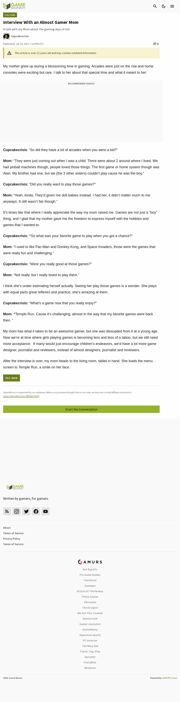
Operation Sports (90, 635)
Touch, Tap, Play (90, 651)
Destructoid (90, 618)
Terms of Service (13, 533)
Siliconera (90, 602)
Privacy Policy (11, 538)
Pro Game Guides (90, 575)
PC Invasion (90, 640)
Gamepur (90, 585)
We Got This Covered (90, 613)
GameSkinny (90, 629)
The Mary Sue (90, 646)
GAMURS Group (169, 677)
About (7, 527)
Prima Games (90, 596)
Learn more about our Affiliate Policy (21, 395)
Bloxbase (90, 668)
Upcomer (90, 657)
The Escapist (90, 607)
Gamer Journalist (90, 624)
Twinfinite (90, 580)
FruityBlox (90, 662)
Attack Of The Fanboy (90, 591)
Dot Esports (90, 569)
